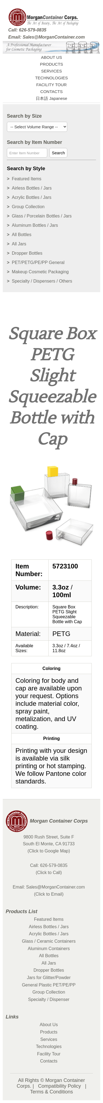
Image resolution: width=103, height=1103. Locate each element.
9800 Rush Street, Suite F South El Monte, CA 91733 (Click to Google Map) (49, 844)
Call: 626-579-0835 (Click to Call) (48, 869)
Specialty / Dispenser (48, 999)
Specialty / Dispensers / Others (42, 281)
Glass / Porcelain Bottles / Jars (42, 216)
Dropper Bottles (27, 253)
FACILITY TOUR (51, 84)
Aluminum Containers (49, 948)
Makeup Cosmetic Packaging (40, 271)
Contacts (48, 1061)
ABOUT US (51, 57)
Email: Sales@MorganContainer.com (46, 37)
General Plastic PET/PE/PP (49, 985)
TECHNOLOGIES (51, 78)
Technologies (49, 1046)
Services (48, 1039)
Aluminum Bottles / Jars (35, 225)
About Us (49, 1024)
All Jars (19, 244)
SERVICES (51, 71)
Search (58, 152)
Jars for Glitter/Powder (49, 977)
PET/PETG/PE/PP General (38, 262)
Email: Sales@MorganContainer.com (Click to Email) (49, 890)
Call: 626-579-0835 (27, 30)
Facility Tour (48, 1054)
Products (48, 1032)
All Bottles (21, 234)
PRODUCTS (51, 64)
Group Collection (28, 206)
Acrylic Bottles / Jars (31, 197)
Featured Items (26, 178)
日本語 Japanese (51, 98)
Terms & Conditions (51, 1092)
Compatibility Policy (59, 1086)
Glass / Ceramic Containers (49, 941)
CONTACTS (51, 91)
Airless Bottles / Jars (32, 188)
